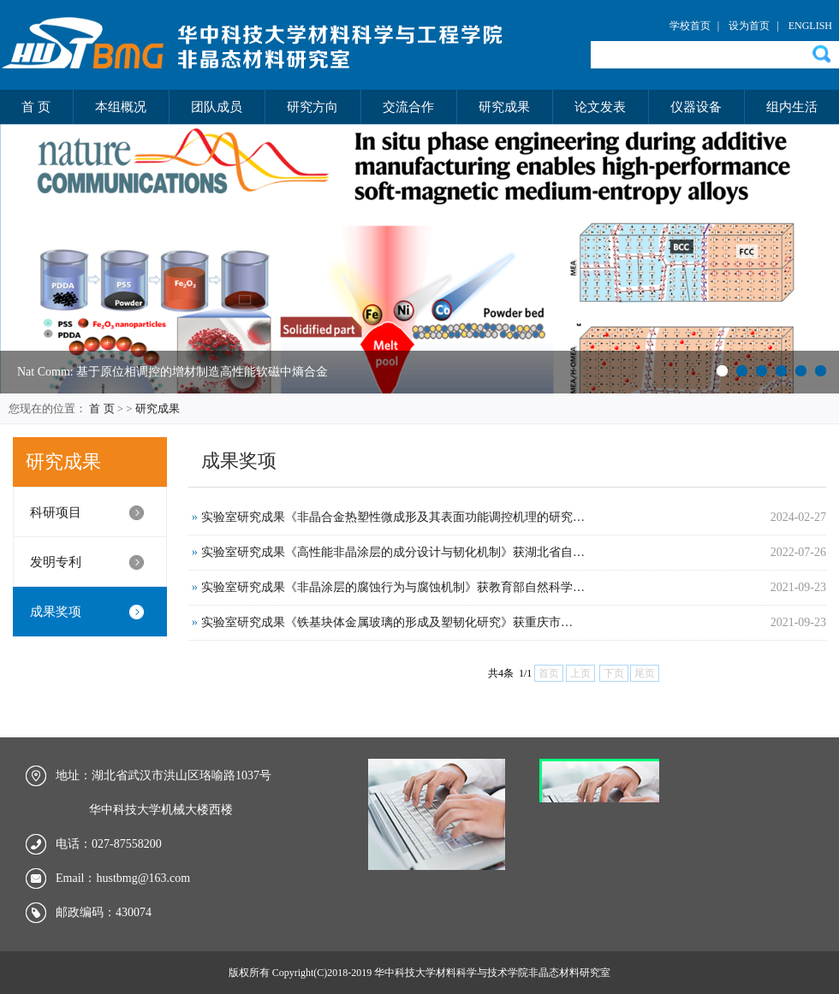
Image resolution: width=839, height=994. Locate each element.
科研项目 (55, 512)
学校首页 (690, 26)
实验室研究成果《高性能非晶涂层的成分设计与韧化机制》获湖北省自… (393, 552)
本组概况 (120, 107)
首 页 (36, 107)
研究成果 (504, 107)
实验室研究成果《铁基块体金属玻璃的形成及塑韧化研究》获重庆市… (387, 622)
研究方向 (312, 107)
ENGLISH (810, 26)
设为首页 (749, 26)
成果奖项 (55, 611)
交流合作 (408, 107)
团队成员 (216, 107)
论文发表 (600, 107)
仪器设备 (696, 107)
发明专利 (55, 562)
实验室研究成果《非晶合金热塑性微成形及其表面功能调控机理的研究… (393, 517)
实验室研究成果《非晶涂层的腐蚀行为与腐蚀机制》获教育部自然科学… (393, 587)
